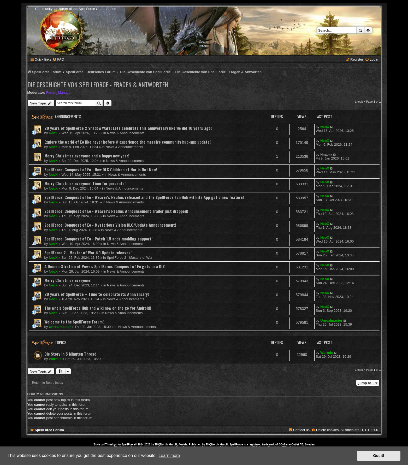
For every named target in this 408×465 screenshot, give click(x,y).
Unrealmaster (60, 327)
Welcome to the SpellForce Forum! (74, 322)
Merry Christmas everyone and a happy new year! (86, 155)
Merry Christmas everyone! (67, 280)
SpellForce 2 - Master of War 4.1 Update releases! (88, 252)
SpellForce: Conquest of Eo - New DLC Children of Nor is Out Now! (100, 169)
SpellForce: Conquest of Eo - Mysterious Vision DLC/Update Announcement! (110, 225)
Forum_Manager (59, 93)
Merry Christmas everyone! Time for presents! (85, 183)
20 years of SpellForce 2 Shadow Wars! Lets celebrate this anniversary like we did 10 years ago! (128, 128)
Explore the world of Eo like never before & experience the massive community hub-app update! (127, 142)
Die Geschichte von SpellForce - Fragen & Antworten (97, 84)
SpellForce (128, 444)
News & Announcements (126, 133)
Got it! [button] (378, 456)
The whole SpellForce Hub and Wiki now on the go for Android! (97, 308)
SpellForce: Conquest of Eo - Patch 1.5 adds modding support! (98, 239)
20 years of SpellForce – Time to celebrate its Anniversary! (96, 294)
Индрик (326, 154)
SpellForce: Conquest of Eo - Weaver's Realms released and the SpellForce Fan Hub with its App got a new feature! (144, 197)
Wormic (55, 359)
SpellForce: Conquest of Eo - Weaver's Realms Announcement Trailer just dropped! (116, 211)
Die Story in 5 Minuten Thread (70, 354)
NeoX (53, 133)
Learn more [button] (169, 455)
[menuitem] (58, 59)
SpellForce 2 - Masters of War (129, 258)
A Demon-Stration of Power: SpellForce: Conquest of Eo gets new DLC (104, 266)
